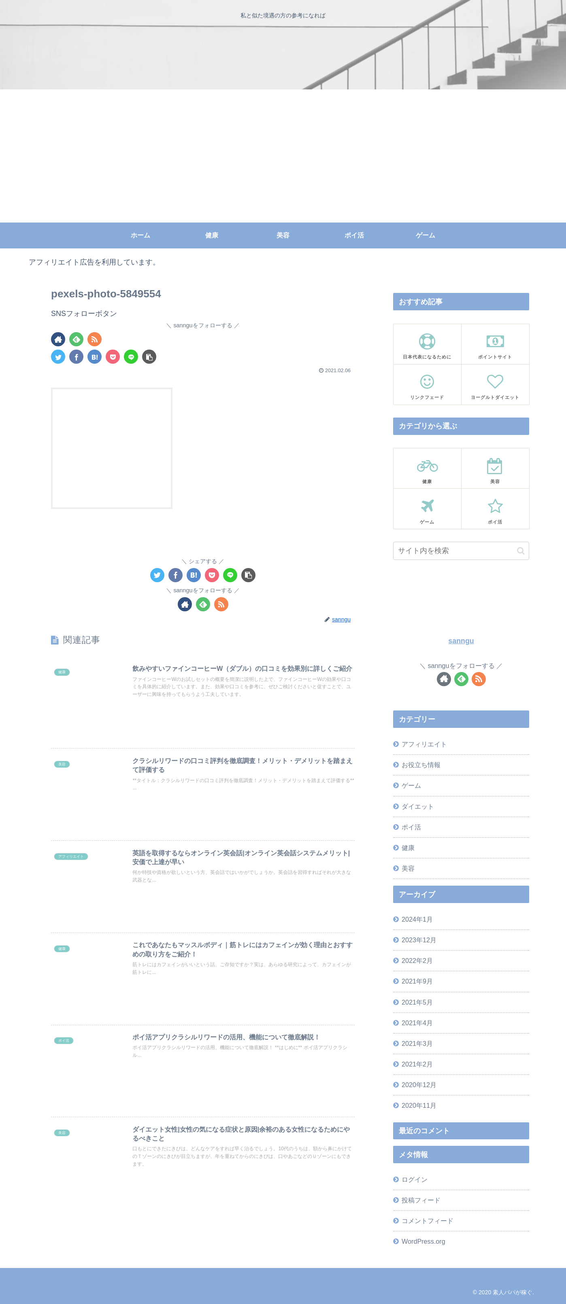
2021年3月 (417, 1043)
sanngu (461, 641)
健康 (408, 847)
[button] (521, 551)
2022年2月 (417, 960)
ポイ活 (411, 827)
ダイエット (418, 806)
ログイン (415, 1179)
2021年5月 (417, 1002)
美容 (408, 868)
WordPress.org (423, 1241)
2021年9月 (417, 981)
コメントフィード (427, 1220)
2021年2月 (417, 1064)
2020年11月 (419, 1105)
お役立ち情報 (421, 764)
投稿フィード (421, 1200)
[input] (461, 551)
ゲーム (411, 785)
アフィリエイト (424, 744)
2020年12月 (419, 1084)
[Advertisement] (283, 161)
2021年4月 (417, 1022)
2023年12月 (419, 940)
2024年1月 (417, 919)
